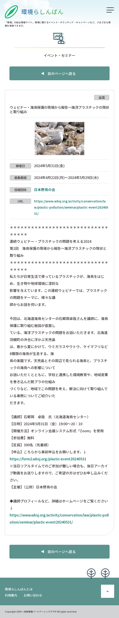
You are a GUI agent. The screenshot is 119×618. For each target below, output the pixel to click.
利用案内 (11, 595)
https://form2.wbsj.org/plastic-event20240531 (48, 458)
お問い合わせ (33, 595)
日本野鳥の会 (44, 189)
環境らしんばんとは (18, 589)
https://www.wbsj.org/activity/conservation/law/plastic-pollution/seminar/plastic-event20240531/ (71, 207)
